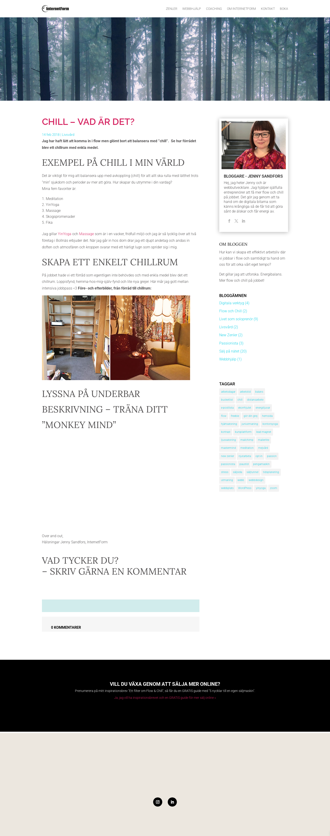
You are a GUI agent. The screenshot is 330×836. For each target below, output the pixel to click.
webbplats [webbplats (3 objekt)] (227, 488)
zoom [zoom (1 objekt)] (273, 488)
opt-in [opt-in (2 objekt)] (259, 456)
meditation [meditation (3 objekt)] (247, 448)
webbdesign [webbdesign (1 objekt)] (256, 480)
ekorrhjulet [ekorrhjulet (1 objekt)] (244, 407)
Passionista (228, 343)
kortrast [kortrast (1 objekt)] (225, 432)
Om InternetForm (241, 9)
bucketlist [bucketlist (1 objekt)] (227, 399)
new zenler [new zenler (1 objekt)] (227, 456)
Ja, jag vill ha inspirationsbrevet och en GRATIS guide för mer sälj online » (165, 697)
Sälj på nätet (229, 351)
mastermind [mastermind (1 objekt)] (228, 448)
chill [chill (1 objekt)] (239, 399)
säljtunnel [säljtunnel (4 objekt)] (252, 472)
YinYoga (65, 234)
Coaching (214, 9)
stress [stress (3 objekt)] (224, 472)
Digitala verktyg (231, 303)
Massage (86, 234)
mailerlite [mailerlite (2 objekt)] (263, 440)
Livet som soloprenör (236, 319)
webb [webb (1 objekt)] (240, 480)
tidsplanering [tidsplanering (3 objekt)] (271, 472)
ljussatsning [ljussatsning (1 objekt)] (228, 440)
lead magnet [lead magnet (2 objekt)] (263, 432)
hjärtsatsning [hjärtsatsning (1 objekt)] (229, 424)
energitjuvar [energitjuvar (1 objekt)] (263, 407)
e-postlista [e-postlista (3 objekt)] (227, 407)
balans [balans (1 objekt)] (259, 391)
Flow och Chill (230, 311)
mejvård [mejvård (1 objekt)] (263, 448)
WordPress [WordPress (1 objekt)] (244, 488)
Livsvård (68, 135)
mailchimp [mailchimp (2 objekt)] (246, 440)
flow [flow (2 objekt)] (223, 416)
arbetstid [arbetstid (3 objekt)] (245, 391)
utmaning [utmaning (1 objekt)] (227, 480)
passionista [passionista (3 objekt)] (228, 464)
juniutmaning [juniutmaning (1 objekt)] (250, 424)
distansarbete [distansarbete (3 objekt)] (255, 399)
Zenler (171, 9)
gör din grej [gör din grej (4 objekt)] (251, 416)
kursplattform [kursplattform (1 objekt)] (243, 432)
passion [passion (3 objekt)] (272, 456)
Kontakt (268, 9)
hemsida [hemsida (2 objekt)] (267, 416)
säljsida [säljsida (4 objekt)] (237, 472)
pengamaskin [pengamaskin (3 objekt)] (261, 464)
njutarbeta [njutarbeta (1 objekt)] (245, 456)
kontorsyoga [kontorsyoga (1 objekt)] (270, 424)
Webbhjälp (191, 9)
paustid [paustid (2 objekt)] (244, 464)
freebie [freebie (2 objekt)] (235, 416)
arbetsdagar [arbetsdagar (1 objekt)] (228, 391)
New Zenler (228, 335)
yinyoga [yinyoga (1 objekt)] (261, 488)
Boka (284, 9)
